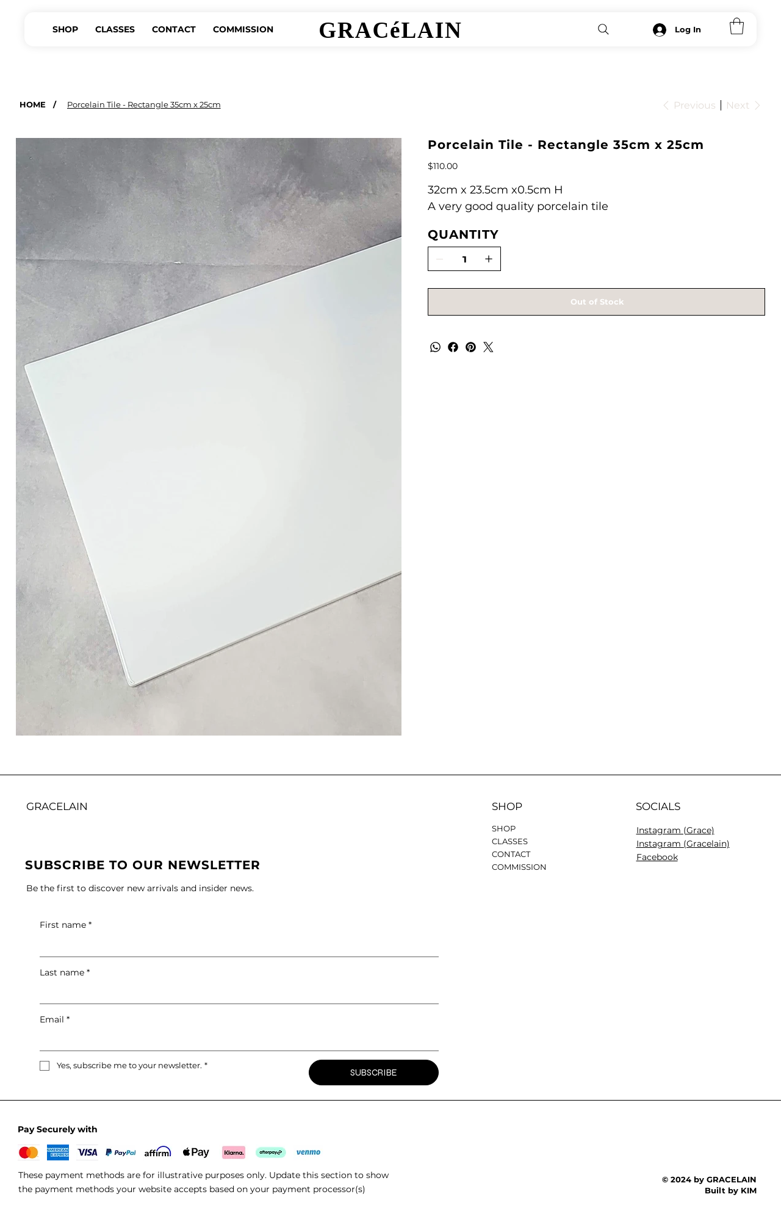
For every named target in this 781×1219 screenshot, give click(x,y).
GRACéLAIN (390, 30)
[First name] (236, 947)
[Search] (603, 29)
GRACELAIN (57, 806)
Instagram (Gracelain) (683, 843)
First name (66, 924)
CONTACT (511, 854)
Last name (65, 972)
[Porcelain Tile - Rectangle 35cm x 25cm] (144, 104)
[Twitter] (488, 347)
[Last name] (236, 994)
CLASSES (510, 841)
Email (55, 1019)
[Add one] (489, 259)
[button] (737, 26)
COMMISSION (519, 867)
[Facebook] (453, 347)
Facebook (657, 857)
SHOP (504, 828)
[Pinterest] (470, 347)
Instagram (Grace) (675, 830)
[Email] (236, 1041)
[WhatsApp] (435, 347)
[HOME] (33, 104)
